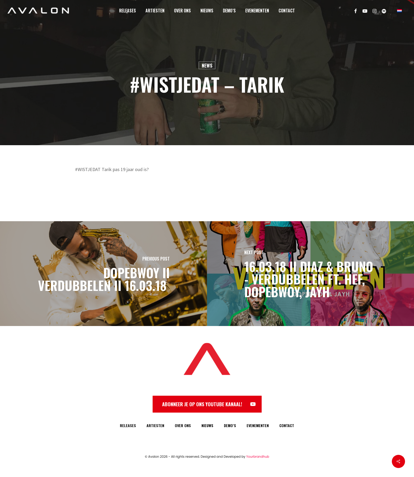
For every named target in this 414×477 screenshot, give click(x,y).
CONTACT (286, 425)
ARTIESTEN (155, 425)
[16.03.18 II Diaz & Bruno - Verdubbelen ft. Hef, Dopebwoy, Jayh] (310, 273)
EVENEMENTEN (258, 425)
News (207, 65)
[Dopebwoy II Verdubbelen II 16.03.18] (103, 273)
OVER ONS (183, 425)
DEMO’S (230, 425)
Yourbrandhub (257, 456)
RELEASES (128, 425)
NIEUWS (207, 425)
